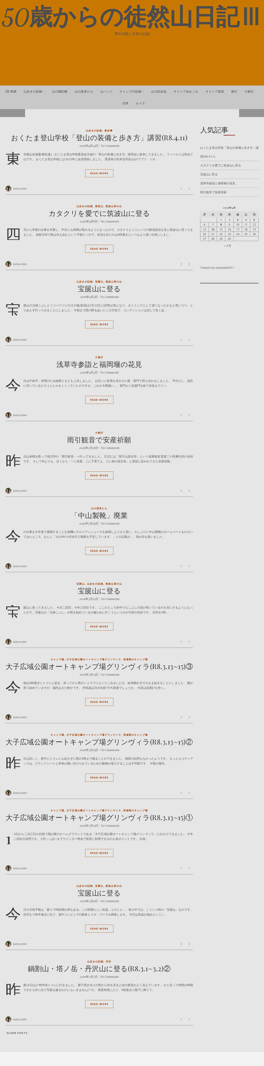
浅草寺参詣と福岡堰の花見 (99, 364)
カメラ (140, 103)
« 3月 (227, 245)
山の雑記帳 (60, 91)
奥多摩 (108, 130)
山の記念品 (159, 91)
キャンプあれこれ (186, 91)
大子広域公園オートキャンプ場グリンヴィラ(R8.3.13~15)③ (99, 666)
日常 (125, 103)
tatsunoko (20, 188)
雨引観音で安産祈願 (99, 439)
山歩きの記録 (33, 91)
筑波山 (99, 206)
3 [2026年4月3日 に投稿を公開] (238, 219)
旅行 (234, 91)
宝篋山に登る (99, 288)
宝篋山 (99, 281)
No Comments (110, 146)
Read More (99, 173)
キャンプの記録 (130, 91)
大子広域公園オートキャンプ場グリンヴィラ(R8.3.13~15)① (99, 817)
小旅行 (249, 91)
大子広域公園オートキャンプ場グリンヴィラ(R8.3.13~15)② (99, 741)
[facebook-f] (31, 1059)
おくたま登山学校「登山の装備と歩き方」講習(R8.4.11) (99, 137)
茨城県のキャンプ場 (135, 659)
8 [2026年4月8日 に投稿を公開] (221, 224)
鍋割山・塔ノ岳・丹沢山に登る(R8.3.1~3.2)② (99, 968)
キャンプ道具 (214, 91)
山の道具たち (84, 91)
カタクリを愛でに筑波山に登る (99, 213)
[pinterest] (43, 1059)
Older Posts (16, 1033)
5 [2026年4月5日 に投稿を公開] (254, 219)
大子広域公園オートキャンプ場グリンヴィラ (94, 659)
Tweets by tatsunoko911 (217, 267)
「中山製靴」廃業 (99, 515)
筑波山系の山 (114, 206)
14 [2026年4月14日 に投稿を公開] (212, 229)
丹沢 (108, 961)
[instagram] (39, 1059)
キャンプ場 (57, 659)
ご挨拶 (12, 91)
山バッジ (106, 91)
